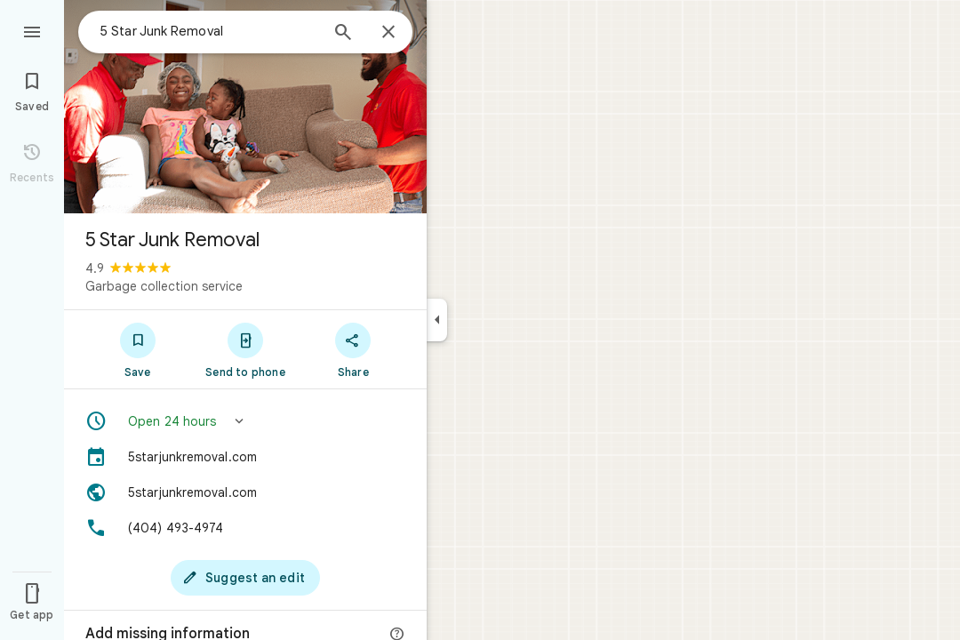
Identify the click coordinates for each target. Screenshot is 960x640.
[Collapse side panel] (437, 320)
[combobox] (209, 31)
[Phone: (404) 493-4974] (245, 528)
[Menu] (32, 30)
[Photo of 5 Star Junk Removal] (245, 106)
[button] (245, 421)
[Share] (353, 349)
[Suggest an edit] (245, 577)
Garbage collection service (164, 286)
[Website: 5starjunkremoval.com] (245, 492)
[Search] (343, 34)
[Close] (388, 33)
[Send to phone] (245, 349)
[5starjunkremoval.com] (245, 457)
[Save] (137, 349)
